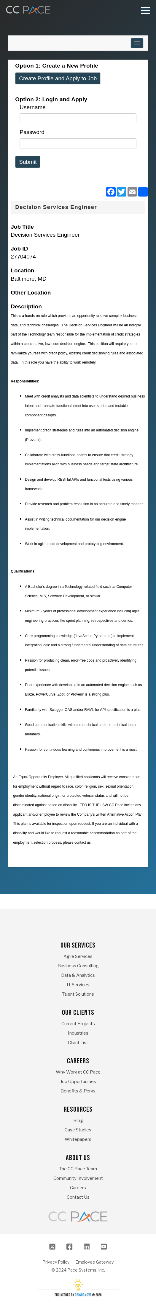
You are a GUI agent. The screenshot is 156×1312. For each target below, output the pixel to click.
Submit (27, 162)
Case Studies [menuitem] (78, 1130)
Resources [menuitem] (78, 1109)
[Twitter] (52, 1247)
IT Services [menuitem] (78, 984)
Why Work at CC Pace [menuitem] (78, 1072)
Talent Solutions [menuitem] (78, 994)
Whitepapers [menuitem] (78, 1139)
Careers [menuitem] (78, 1061)
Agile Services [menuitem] (78, 956)
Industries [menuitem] (78, 1033)
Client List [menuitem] (78, 1042)
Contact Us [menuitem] (78, 1197)
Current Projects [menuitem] (78, 1023)
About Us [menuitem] (78, 1158)
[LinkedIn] (86, 1247)
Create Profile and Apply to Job (58, 78)
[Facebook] (69, 1247)
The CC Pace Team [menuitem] (78, 1169)
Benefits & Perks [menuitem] (78, 1091)
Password (32, 132)
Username (33, 107)
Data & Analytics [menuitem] (78, 975)
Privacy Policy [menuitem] (55, 1262)
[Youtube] (104, 1247)
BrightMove (83, 1295)
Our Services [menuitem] (78, 945)
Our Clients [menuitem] (78, 1012)
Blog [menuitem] (78, 1120)
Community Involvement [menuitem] (78, 1178)
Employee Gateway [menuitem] (94, 1262)
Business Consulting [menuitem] (78, 966)
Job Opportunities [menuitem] (78, 1081)
